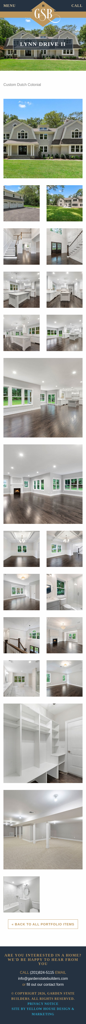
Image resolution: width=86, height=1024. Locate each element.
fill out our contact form (45, 984)
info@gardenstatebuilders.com (43, 978)
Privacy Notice (43, 1004)
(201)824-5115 (42, 972)
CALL (77, 6)
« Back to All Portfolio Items (43, 924)
